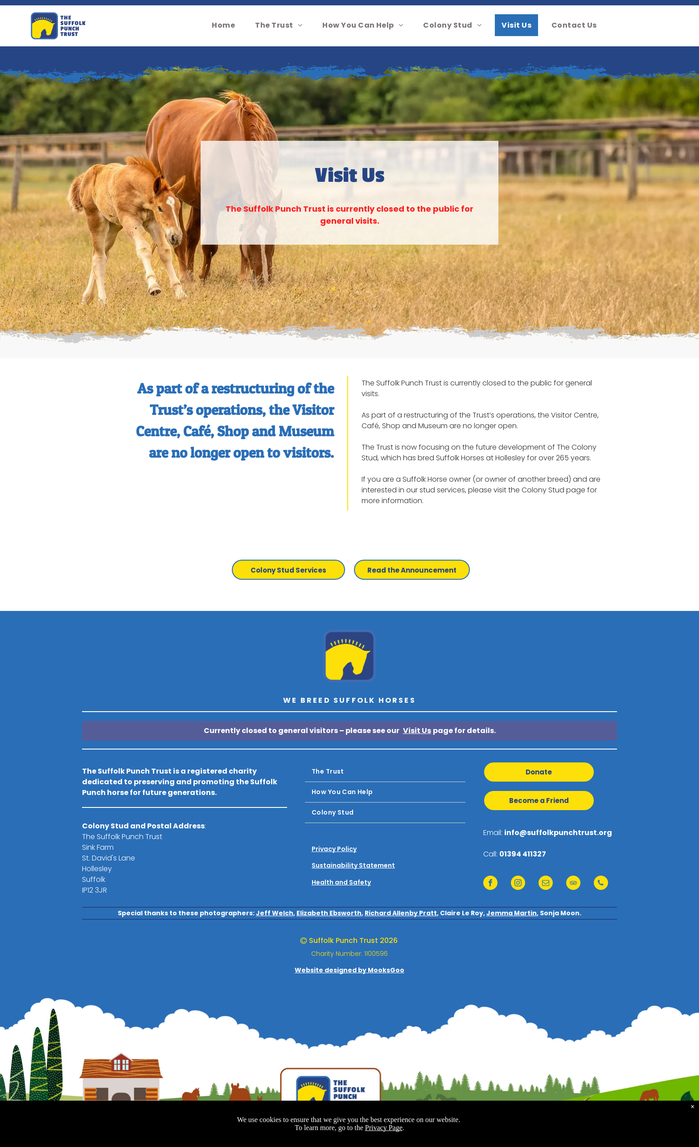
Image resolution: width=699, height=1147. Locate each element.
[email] (546, 884)
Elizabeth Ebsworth (329, 913)
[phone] (601, 884)
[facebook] (490, 884)
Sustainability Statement (353, 865)
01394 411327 (522, 854)
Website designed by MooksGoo (349, 970)
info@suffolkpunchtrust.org (558, 832)
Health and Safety (341, 882)
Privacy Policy (334, 848)
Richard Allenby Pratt (401, 913)
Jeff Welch (274, 913)
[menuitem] (226, 25)
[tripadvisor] (573, 884)
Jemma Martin (511, 913)
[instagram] (518, 884)
